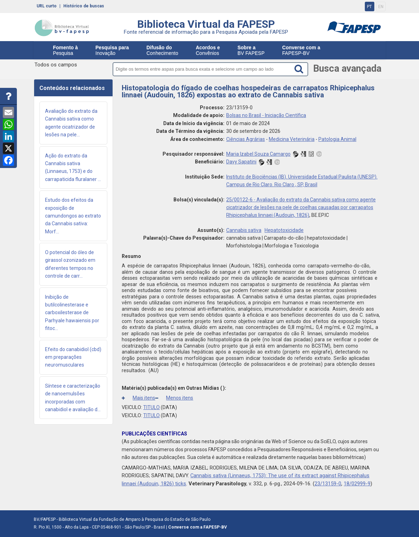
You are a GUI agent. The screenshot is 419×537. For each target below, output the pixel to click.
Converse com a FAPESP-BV (197, 527)
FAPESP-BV (301, 50)
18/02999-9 (357, 483)
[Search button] (302, 69)
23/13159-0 (328, 483)
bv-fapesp (62, 28)
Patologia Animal (337, 139)
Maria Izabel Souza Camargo (258, 154)
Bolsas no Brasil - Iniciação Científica (266, 115)
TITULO (151, 407)
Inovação (112, 50)
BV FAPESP (251, 50)
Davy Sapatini (241, 161)
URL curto (47, 6)
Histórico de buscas (83, 6)
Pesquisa (65, 50)
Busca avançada (348, 68)
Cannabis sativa (243, 230)
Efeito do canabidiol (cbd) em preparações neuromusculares (73, 357)
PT (369, 6)
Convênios (208, 50)
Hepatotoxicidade (284, 230)
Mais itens (138, 398)
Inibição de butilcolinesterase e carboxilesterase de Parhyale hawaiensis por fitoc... (72, 312)
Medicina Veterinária (292, 139)
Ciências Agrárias (245, 139)
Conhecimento (162, 50)
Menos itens (174, 398)
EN (380, 6)
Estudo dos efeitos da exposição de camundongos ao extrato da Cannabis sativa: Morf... (73, 215)
